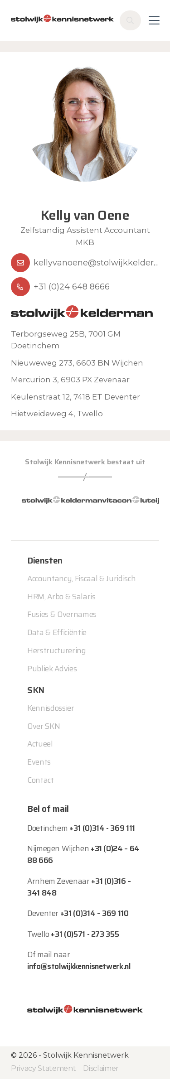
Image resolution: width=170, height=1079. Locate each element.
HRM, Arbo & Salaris (61, 596)
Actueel (40, 744)
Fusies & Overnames (62, 614)
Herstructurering (56, 650)
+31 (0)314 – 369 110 (94, 913)
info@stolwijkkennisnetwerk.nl (79, 966)
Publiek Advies (52, 668)
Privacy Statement (43, 1068)
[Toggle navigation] (154, 20)
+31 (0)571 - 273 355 (85, 934)
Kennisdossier (50, 708)
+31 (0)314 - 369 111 (102, 828)
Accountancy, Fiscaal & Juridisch (81, 578)
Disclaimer (101, 1068)
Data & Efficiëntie (57, 632)
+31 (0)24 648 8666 (72, 287)
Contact (40, 780)
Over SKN (43, 726)
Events (39, 762)
